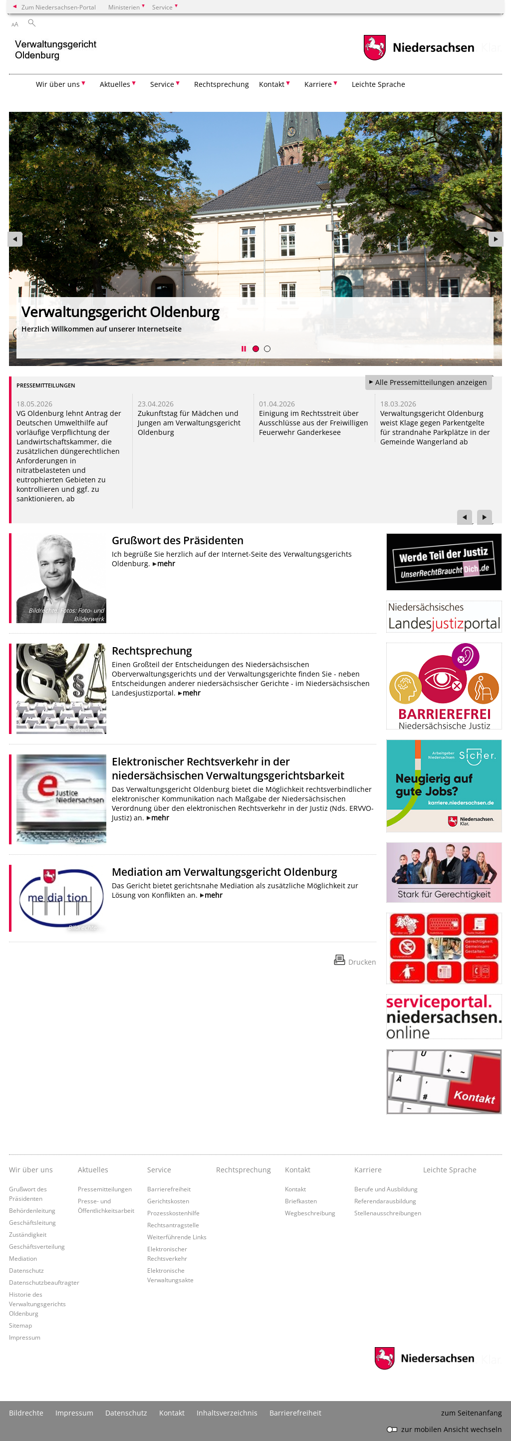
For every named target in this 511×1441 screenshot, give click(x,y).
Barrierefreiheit (169, 1189)
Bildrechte (26, 1413)
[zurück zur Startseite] (56, 51)
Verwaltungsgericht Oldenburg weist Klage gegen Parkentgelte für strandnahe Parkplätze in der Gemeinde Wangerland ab (435, 427)
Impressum (24, 1337)
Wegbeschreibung (310, 1213)
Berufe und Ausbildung (386, 1189)
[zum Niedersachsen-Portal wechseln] (418, 59)
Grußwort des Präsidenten (178, 540)
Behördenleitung (32, 1210)
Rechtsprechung (221, 84)
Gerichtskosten (168, 1201)
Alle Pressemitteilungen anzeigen (431, 382)
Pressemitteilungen (105, 1189)
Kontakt (295, 1189)
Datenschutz (26, 1270)
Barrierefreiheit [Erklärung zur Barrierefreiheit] (295, 1413)
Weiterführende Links (177, 1237)
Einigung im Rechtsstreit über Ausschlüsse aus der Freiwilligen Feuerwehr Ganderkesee (313, 422)
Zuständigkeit (27, 1234)
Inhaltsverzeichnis (227, 1413)
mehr (166, 563)
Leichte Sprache (378, 84)
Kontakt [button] (271, 84)
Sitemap (20, 1325)
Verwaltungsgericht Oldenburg (120, 311)
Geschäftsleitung (32, 1222)
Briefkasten (301, 1201)
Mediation (23, 1258)
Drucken (362, 962)
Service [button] (162, 84)
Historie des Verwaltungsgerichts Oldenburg (37, 1303)
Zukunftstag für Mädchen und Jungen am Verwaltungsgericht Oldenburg (189, 422)
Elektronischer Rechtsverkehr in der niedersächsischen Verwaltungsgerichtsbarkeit (228, 768)
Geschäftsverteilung (37, 1246)
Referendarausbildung (385, 1201)
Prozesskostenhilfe (173, 1213)
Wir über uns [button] (58, 84)
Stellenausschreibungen (387, 1213)
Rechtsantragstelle (173, 1225)
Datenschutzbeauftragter (44, 1282)
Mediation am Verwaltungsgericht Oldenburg (224, 872)
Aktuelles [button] (115, 84)
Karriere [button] (318, 84)
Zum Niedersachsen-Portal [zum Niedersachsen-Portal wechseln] (58, 7)
